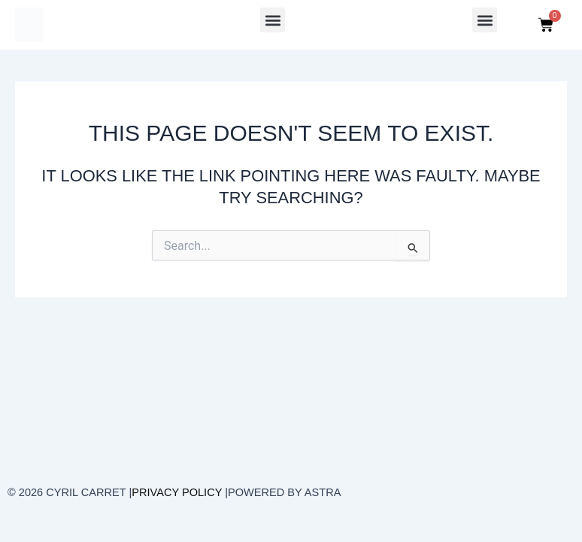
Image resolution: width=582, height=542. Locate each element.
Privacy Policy (177, 492)
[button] (272, 20)
